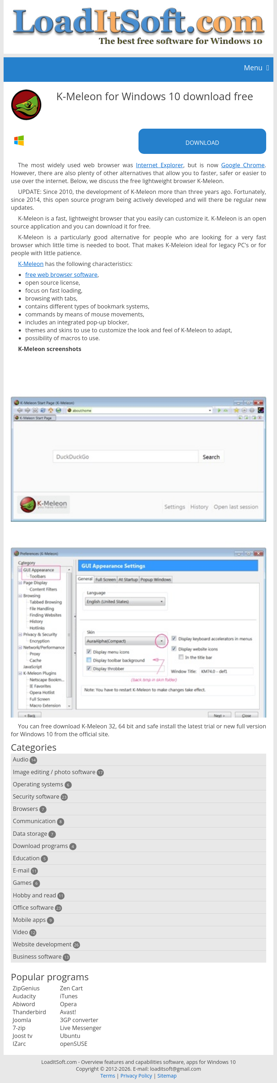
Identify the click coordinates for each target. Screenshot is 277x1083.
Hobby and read (39, 895)
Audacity (24, 996)
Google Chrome (243, 165)
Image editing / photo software (58, 772)
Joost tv (22, 1036)
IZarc (19, 1044)
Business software (41, 957)
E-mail (25, 870)
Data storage (34, 834)
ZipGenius (26, 988)
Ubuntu (70, 1036)
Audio (25, 759)
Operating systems (42, 784)
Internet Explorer (159, 165)
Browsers (30, 809)
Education (30, 858)
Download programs (44, 846)
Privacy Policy (136, 1075)
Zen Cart (71, 988)
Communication (38, 821)
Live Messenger (80, 1028)
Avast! (68, 1012)
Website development (46, 944)
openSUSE (73, 1044)
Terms (107, 1075)
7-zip (19, 1028)
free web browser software (61, 275)
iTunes (69, 996)
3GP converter (79, 1020)
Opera (68, 1004)
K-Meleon (31, 264)
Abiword (24, 1004)
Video (25, 932)
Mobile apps (33, 920)
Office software (37, 908)
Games (26, 883)
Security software (40, 797)
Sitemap (166, 1075)
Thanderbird (29, 1012)
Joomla (22, 1020)
